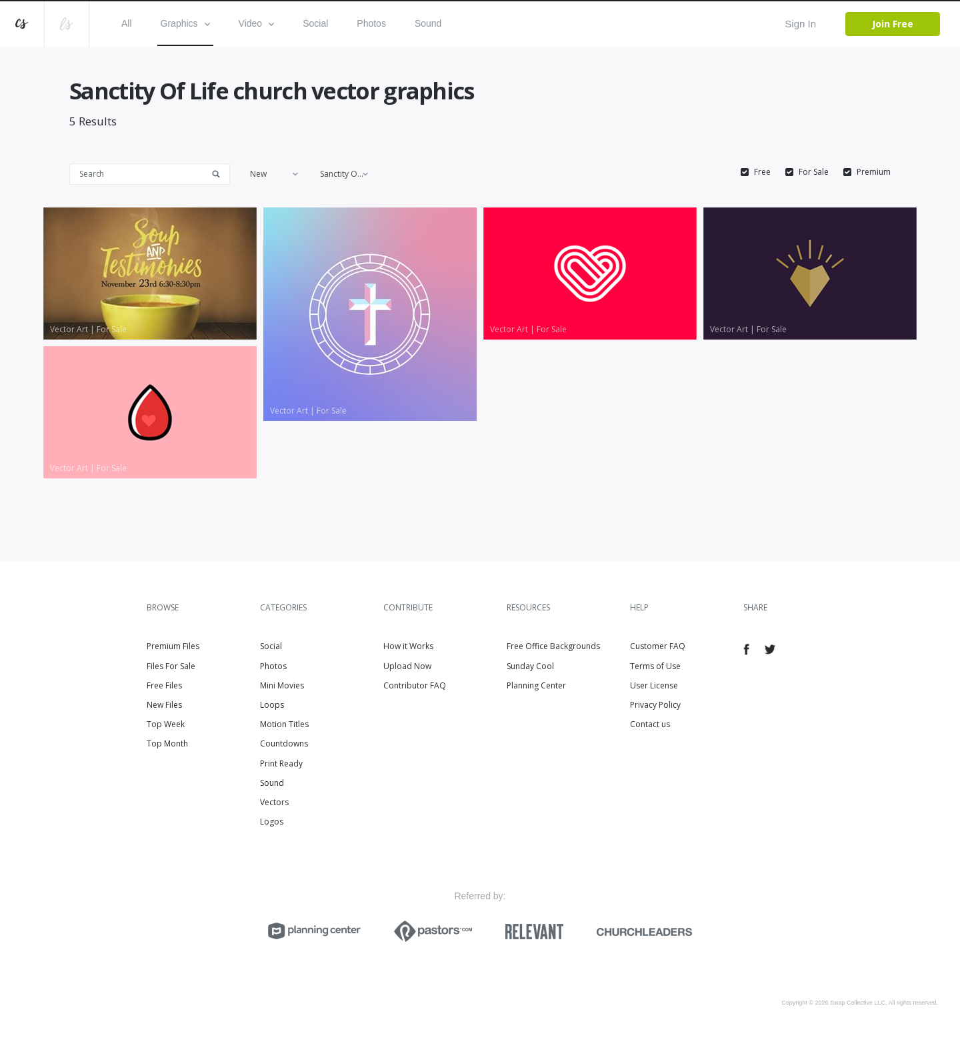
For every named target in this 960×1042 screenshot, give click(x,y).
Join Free (892, 23)
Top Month (167, 743)
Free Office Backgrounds (553, 646)
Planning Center (536, 685)
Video (257, 23)
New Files (164, 704)
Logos (271, 821)
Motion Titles (284, 724)
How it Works (408, 646)
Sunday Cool (530, 666)
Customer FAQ (657, 646)
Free (762, 172)
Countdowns (284, 743)
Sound (428, 23)
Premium (874, 172)
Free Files (164, 685)
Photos (371, 23)
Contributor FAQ (414, 685)
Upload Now (407, 666)
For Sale (814, 172)
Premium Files (173, 646)
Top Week (166, 724)
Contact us (650, 724)
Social (315, 23)
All (126, 23)
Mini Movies (282, 685)
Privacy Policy (655, 704)
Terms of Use (655, 666)
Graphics (185, 23)
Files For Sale (171, 666)
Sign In (800, 23)
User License (654, 685)
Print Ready (281, 763)
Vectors (274, 802)
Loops (272, 704)
